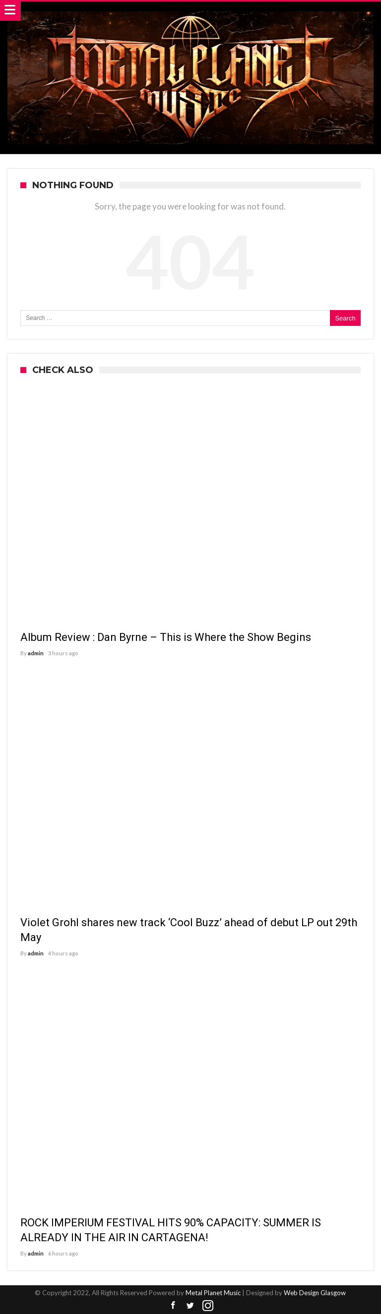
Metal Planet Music (213, 1293)
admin (36, 653)
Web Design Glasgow (315, 1293)
